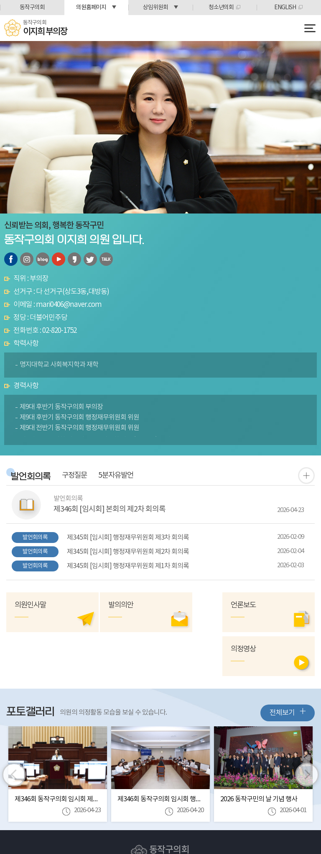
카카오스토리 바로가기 (74, 259)
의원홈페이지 (91, 7)
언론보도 (260, 605)
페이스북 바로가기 (11, 259)
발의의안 (105, 605)
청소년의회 (221, 7)
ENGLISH (285, 7)
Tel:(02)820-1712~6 (148, 827)
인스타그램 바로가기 (26, 259)
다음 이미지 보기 (307, 731)
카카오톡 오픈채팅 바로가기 (106, 259)
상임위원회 (155, 7)
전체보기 (288, 668)
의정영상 (183, 605)
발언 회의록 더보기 (306, 475)
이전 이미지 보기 (14, 731)
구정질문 (79, 476)
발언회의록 (32, 477)
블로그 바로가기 (42, 259)
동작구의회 (32, 7)
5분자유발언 (124, 476)
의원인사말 (31, 605)
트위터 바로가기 (90, 259)
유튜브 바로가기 (58, 259)
